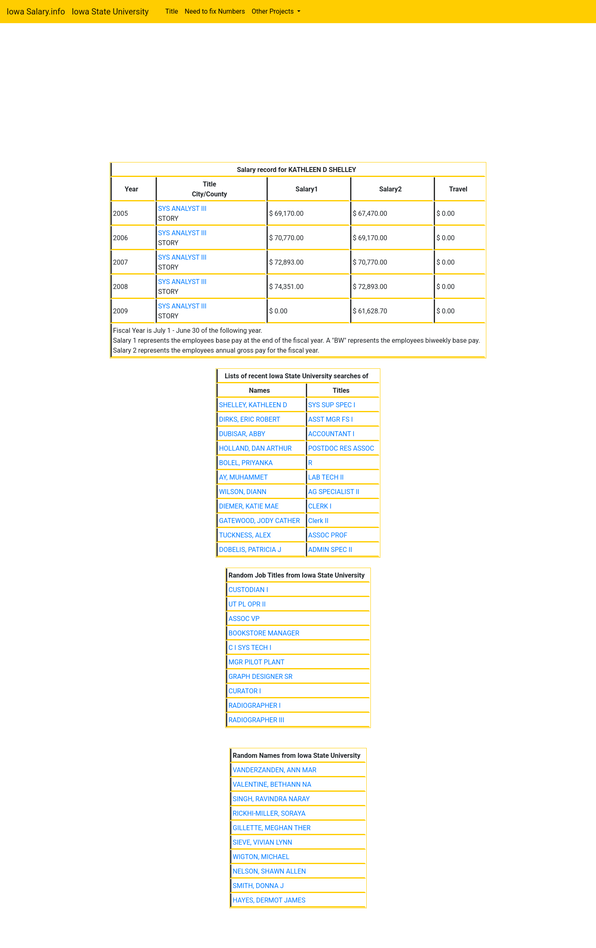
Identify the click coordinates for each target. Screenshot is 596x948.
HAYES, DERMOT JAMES (269, 900)
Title (171, 11)
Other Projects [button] (274, 11)
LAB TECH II (326, 477)
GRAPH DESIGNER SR (260, 677)
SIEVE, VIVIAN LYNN (262, 842)
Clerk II (318, 521)
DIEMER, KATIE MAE (249, 506)
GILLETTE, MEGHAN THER (271, 828)
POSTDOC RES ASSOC (341, 448)
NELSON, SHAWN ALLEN (269, 871)
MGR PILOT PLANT (256, 662)
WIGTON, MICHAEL (261, 857)
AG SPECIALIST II (334, 492)
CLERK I (320, 506)
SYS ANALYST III (182, 209)
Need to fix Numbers (215, 11)
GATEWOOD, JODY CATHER (259, 521)
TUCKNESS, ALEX (245, 535)
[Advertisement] (298, 94)
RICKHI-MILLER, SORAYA (269, 813)
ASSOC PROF (328, 535)
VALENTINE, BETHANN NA (272, 784)
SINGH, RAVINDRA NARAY (271, 799)
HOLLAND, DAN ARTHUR (255, 448)
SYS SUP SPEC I (332, 405)
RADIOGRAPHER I (254, 705)
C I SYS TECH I (250, 648)
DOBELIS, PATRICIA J (250, 550)
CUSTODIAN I (248, 590)
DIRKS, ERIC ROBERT (249, 419)
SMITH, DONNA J (258, 886)
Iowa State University (110, 12)
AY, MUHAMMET (243, 477)
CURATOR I (244, 691)
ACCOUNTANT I (331, 434)
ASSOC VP (244, 619)
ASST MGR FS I (330, 419)
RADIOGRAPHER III (256, 720)
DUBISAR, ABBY (242, 434)
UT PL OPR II (247, 604)
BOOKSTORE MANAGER (263, 633)
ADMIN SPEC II (330, 550)
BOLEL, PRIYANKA (246, 463)
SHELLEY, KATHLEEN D (253, 405)
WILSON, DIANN (242, 492)
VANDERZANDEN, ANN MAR (274, 770)
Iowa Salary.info (36, 12)
